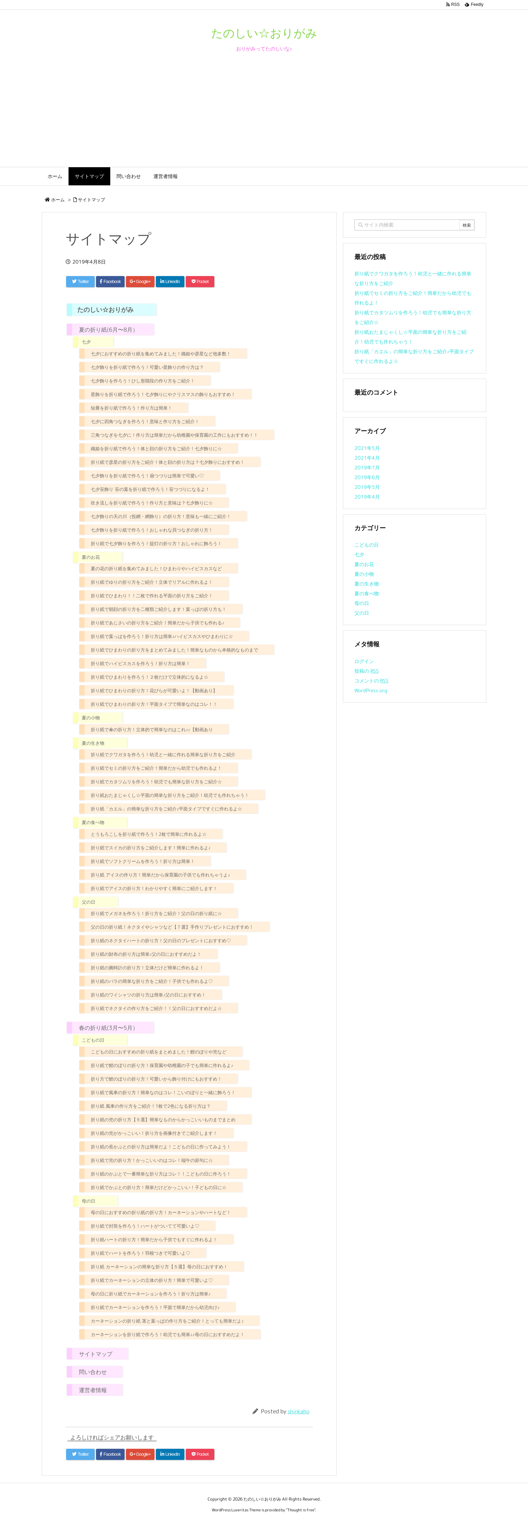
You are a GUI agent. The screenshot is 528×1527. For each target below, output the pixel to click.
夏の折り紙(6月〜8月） (108, 329)
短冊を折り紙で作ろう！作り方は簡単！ (131, 408)
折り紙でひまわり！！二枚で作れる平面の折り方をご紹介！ (152, 595)
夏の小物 (91, 717)
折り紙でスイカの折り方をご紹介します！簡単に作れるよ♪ (150, 848)
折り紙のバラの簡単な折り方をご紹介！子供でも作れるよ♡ (152, 981)
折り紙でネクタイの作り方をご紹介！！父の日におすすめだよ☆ (156, 1008)
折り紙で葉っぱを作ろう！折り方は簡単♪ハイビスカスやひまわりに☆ (162, 636)
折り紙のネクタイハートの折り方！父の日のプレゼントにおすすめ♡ (161, 940)
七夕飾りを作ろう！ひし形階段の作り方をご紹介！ (143, 381)
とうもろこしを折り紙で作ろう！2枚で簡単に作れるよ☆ (149, 834)
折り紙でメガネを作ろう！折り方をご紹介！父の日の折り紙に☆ (156, 913)
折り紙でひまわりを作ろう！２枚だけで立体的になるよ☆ (149, 677)
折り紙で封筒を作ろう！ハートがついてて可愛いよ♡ (145, 1226)
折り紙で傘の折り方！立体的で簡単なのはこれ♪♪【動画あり (152, 729)
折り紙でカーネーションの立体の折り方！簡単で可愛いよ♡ (152, 1280)
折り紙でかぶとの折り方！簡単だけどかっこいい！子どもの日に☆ (158, 1187)
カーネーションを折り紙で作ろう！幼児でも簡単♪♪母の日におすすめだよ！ (168, 1334)
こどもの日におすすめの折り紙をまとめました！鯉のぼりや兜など (158, 1052)
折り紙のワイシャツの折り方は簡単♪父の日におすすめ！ (148, 995)
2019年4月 (367, 496)
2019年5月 (367, 487)
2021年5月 (367, 448)
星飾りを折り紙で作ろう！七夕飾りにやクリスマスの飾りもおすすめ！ (163, 394)
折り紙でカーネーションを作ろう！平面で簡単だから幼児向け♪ (155, 1307)
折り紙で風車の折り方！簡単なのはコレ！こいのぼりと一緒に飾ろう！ (163, 1092)
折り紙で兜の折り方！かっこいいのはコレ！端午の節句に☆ (152, 1160)
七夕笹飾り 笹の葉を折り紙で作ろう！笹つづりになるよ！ (150, 489)
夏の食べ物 (93, 822)
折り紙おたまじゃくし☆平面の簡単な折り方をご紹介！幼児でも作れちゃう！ (170, 795)
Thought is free (300, 1510)
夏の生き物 (93, 743)
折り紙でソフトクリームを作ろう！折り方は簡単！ (143, 861)
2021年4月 (367, 457)
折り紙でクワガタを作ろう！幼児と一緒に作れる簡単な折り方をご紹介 (163, 754)
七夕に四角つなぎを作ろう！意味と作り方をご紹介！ (145, 421)
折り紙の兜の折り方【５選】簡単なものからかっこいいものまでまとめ (163, 1119)
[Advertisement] (264, 114)
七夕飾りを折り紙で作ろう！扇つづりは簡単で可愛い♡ (147, 475)
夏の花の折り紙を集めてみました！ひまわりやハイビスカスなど (156, 568)
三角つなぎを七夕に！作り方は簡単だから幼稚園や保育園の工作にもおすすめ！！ (174, 435)
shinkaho (298, 1411)
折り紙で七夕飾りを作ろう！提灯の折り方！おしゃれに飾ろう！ (156, 543)
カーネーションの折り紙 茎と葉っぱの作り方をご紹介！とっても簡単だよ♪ (167, 1321)
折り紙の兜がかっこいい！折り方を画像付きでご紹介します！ (154, 1133)
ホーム (58, 199)
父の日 (88, 902)
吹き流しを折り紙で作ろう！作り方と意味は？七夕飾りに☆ (152, 503)
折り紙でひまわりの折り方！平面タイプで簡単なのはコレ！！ (154, 704)
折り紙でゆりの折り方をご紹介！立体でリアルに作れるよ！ (152, 582)
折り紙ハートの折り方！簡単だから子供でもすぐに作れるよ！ (154, 1239)
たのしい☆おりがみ (105, 309)
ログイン (364, 661)
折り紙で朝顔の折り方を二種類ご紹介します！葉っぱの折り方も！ (158, 609)
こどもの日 (93, 1040)
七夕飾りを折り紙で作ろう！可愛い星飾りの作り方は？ (147, 367)
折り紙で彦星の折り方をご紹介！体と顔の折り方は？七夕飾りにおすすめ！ (168, 462)
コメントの (371, 680)
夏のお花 (91, 557)
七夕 (86, 342)
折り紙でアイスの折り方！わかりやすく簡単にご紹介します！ (154, 888)
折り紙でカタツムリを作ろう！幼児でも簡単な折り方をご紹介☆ (156, 781)
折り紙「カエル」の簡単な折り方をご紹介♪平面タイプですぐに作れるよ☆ (166, 809)
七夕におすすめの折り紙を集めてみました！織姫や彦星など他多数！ (161, 353)
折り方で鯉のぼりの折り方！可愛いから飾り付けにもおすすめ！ (156, 1079)
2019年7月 (367, 467)
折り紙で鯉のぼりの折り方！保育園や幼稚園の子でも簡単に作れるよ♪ (162, 1065)
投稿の (366, 671)
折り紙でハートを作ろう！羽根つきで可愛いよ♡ (140, 1253)
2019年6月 (367, 477)
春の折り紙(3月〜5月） (108, 1028)
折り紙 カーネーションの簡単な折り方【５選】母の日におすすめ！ (159, 1266)
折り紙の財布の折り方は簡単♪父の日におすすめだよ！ (146, 954)
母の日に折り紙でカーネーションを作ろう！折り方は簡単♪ (150, 1294)
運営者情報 (93, 1390)
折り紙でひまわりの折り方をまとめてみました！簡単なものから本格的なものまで (174, 650)
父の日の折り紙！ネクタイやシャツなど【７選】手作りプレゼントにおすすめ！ (172, 927)
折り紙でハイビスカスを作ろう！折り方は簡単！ (140, 663)
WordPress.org (370, 690)
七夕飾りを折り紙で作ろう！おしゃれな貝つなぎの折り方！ (152, 530)
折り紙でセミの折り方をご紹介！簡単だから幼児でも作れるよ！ (156, 768)
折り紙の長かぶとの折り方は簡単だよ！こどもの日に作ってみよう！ (161, 1147)
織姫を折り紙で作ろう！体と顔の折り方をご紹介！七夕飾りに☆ (156, 448)
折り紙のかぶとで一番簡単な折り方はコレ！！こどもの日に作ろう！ (161, 1174)
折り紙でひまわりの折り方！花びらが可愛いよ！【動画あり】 (154, 690)
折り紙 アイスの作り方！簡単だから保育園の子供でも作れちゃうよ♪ (160, 875)
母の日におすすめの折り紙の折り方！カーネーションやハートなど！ (161, 1212)
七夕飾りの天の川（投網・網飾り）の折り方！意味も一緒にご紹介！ (161, 516)
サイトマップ (91, 199)
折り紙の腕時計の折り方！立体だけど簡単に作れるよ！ (147, 967)
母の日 (88, 1201)
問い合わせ (93, 1372)
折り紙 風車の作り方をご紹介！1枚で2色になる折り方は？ (151, 1106)
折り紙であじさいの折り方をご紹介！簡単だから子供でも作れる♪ (157, 623)
